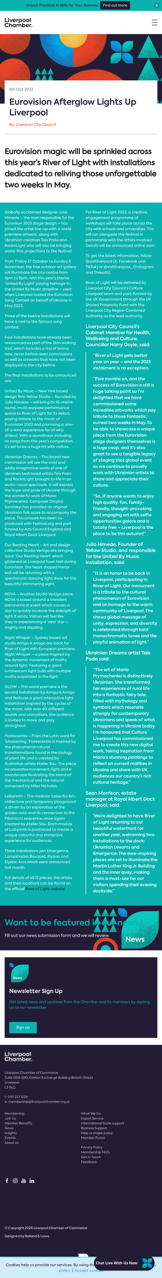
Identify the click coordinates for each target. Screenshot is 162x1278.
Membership (15, 1113)
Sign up (23, 1027)
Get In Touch (91, 1157)
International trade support (102, 1123)
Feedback (89, 1162)
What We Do (91, 1113)
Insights (11, 1133)
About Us (12, 1143)
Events (10, 1138)
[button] (157, 5)
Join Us (10, 1118)
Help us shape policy (97, 1133)
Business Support (94, 1128)
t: (16, 1097)
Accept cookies (89, 1270)
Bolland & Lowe (37, 1236)
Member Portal (93, 1138)
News (9, 1128)
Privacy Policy (92, 1147)
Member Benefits (18, 1123)
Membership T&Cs (95, 1152)
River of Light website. (45, 888)
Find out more (115, 5)
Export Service (92, 1118)
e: (37, 1102)
